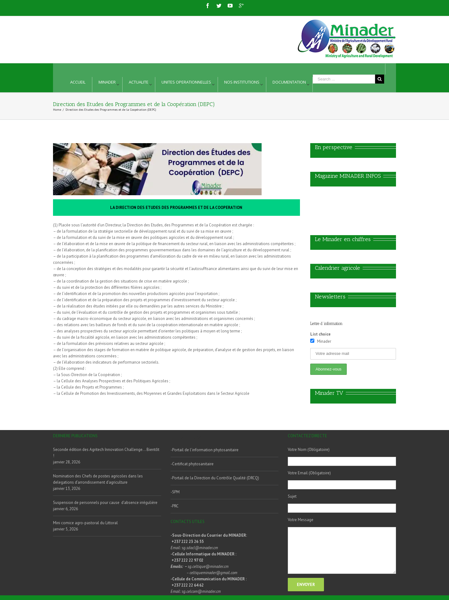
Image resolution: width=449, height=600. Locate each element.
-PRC (175, 506)
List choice (320, 334)
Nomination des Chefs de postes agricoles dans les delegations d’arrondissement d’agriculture (98, 479)
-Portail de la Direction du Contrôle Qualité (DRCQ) (215, 478)
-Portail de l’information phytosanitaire (205, 449)
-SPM (175, 492)
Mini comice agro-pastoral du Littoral (85, 522)
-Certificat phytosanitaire (192, 464)
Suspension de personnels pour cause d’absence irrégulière (105, 502)
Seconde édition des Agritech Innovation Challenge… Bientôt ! (106, 452)
